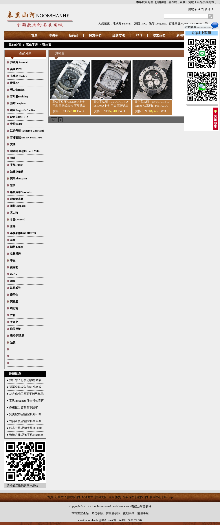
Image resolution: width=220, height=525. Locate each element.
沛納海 (53, 35)
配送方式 (87, 497)
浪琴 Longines (157, 23)
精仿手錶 (97, 513)
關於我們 (95, 35)
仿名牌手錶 (113, 513)
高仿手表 (32, 45)
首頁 (34, 35)
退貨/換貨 (115, 497)
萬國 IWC (140, 23)
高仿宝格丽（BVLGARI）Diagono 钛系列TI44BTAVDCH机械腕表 (152, 105)
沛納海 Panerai (122, 23)
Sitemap (168, 497)
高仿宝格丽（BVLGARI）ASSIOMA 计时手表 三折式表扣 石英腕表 (111, 105)
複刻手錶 (128, 513)
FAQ (139, 35)
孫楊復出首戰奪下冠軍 (23, 407)
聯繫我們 (159, 35)
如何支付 (101, 497)
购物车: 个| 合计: (200, 9)
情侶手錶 (143, 513)
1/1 (54, 119)
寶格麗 (46, 45)
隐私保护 (128, 497)
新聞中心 (155, 497)
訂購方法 (118, 35)
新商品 (73, 35)
